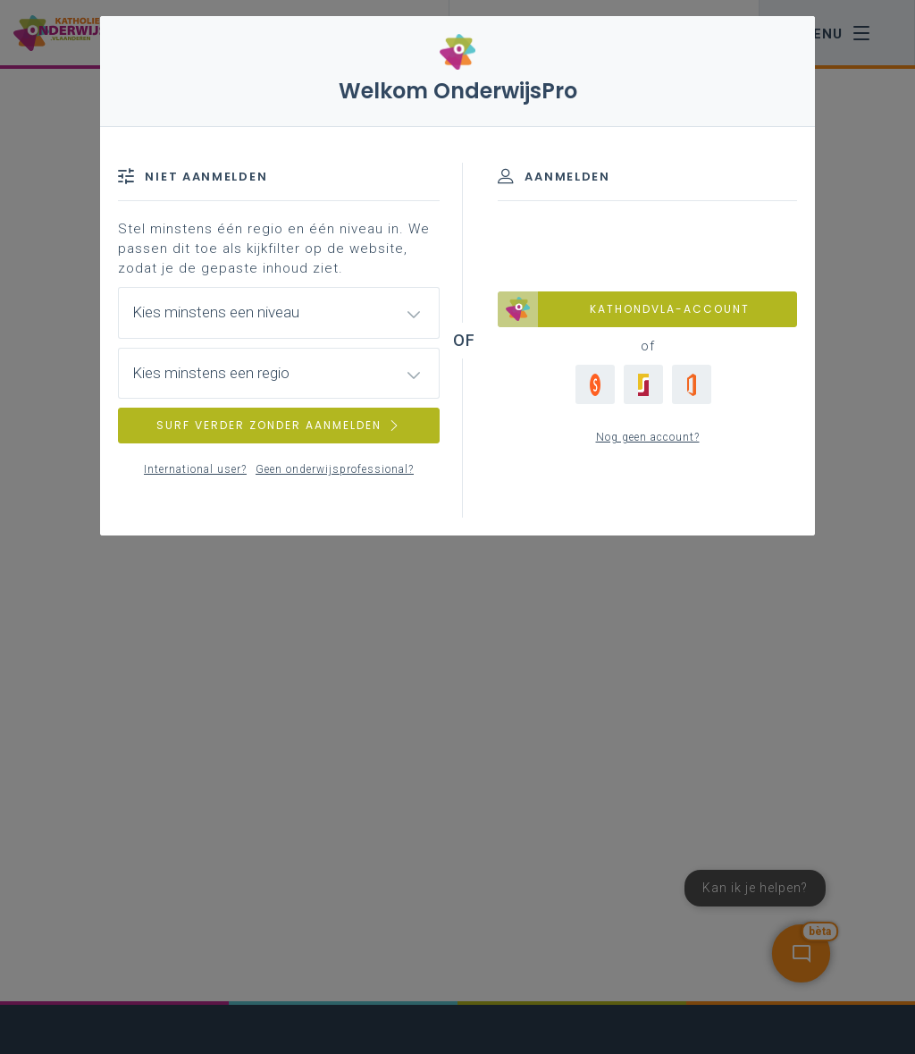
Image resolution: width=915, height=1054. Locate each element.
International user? (195, 469)
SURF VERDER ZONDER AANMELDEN (278, 425)
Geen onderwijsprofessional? (335, 469)
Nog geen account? (648, 437)
